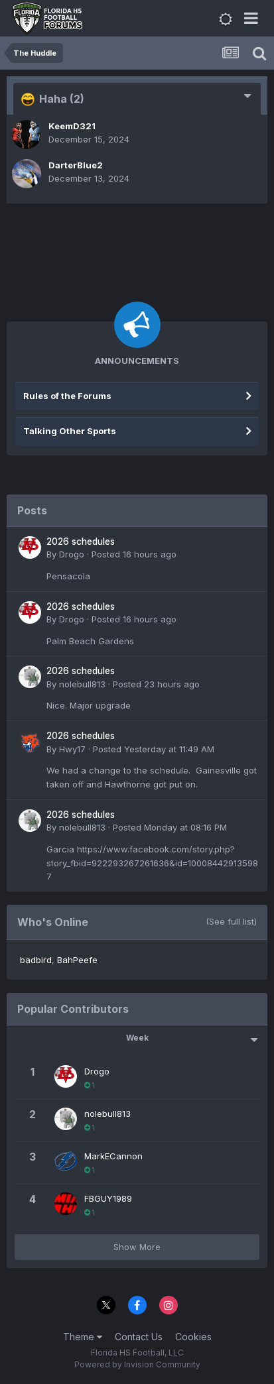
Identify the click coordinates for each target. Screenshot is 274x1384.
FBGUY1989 (108, 1198)
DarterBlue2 (75, 165)
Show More (137, 1246)
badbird (36, 959)
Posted (134, 554)
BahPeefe (77, 959)
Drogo (71, 554)
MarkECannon (113, 1156)
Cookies (193, 1336)
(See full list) (231, 921)
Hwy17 (72, 749)
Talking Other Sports (69, 431)
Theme (82, 1336)
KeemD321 (72, 126)
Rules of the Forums (67, 395)
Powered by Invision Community (137, 1364)
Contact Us (139, 1336)
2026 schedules (80, 541)
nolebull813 (82, 684)
